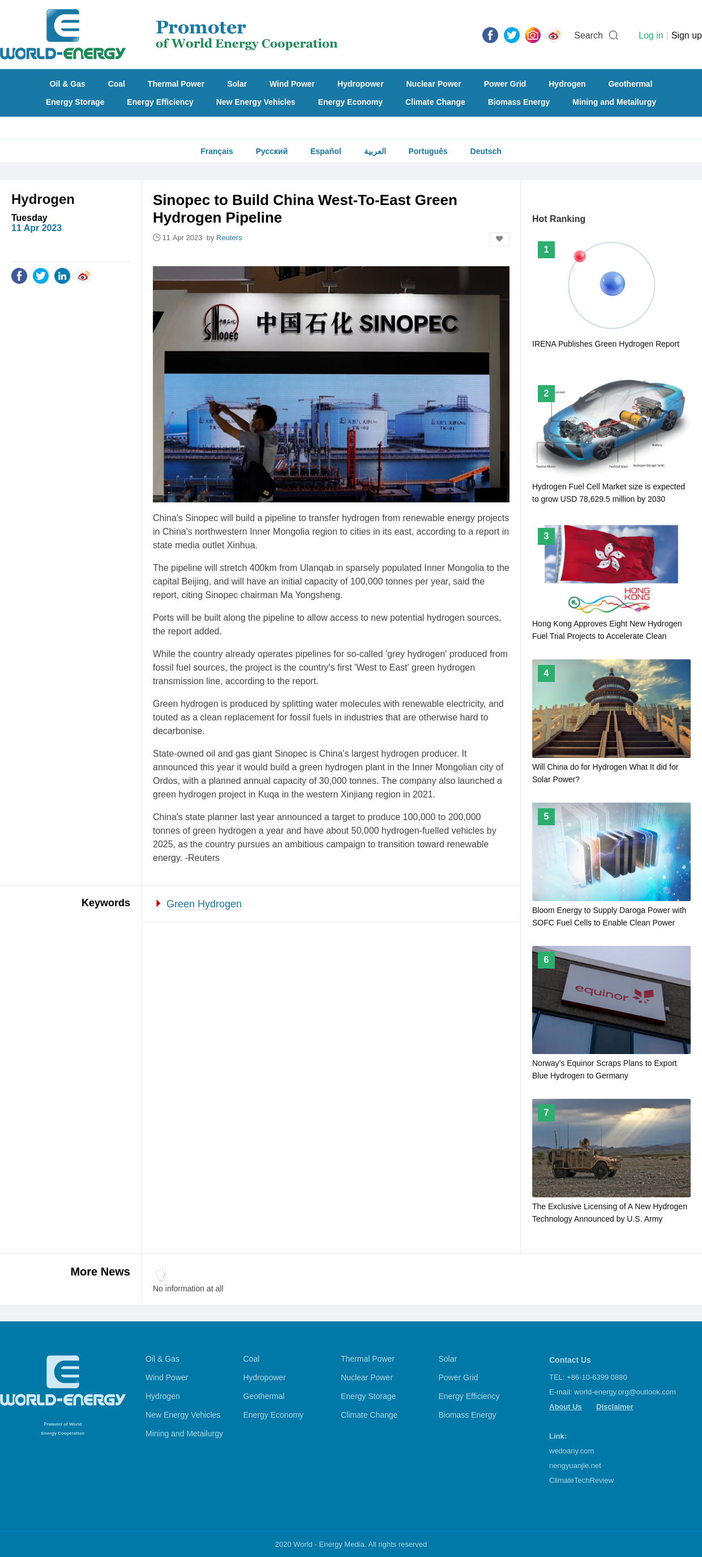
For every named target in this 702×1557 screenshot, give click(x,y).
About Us (565, 1406)
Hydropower (360, 83)
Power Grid (505, 83)
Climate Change (435, 101)
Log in (651, 35)
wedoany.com (571, 1451)
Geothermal (630, 83)
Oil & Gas (67, 83)
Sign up (686, 35)
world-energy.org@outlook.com (625, 1392)
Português (427, 151)
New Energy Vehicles (256, 101)
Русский (272, 151)
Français (216, 151)
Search (588, 35)
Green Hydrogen (204, 904)
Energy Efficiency (160, 101)
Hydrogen (567, 83)
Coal (116, 83)
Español (325, 151)
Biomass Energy (519, 101)
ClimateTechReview (581, 1480)
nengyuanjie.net (575, 1465)
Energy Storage (75, 101)
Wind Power (292, 83)
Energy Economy (350, 101)
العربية (375, 151)
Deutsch (486, 151)
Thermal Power (176, 83)
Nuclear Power (433, 83)
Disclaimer (614, 1406)
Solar (237, 83)
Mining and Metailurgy (614, 101)
